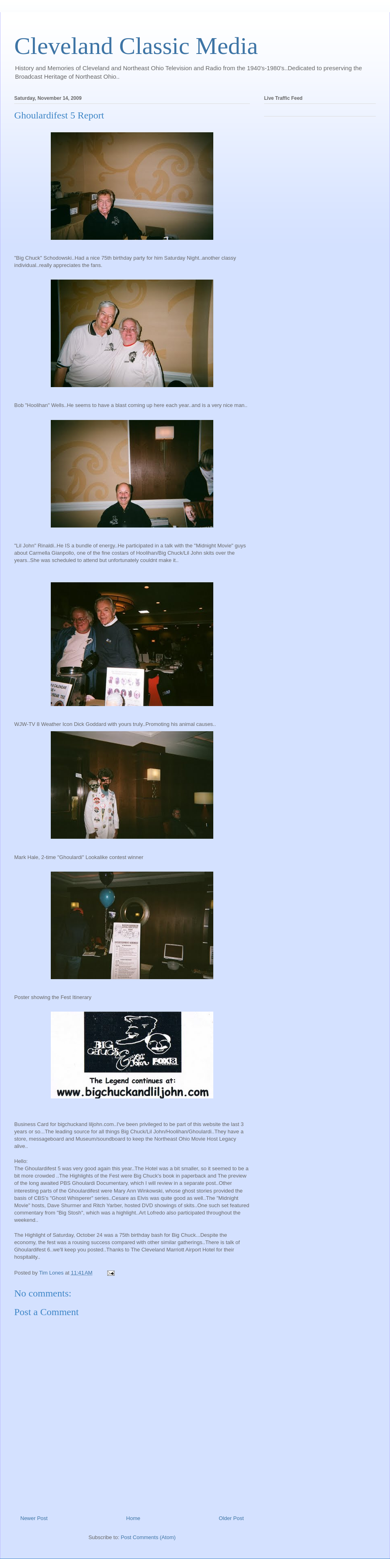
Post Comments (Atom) (148, 1537)
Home (133, 1518)
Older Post (231, 1518)
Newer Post (34, 1518)
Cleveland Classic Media (136, 45)
